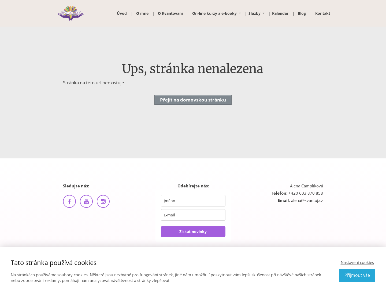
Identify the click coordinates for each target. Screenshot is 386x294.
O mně (142, 13)
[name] (193, 200)
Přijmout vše (357, 275)
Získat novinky (193, 231)
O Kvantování (170, 13)
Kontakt (322, 13)
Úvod (122, 13)
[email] (193, 215)
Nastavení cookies (357, 262)
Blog (302, 13)
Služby (254, 13)
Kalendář (280, 13)
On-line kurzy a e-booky (214, 13)
